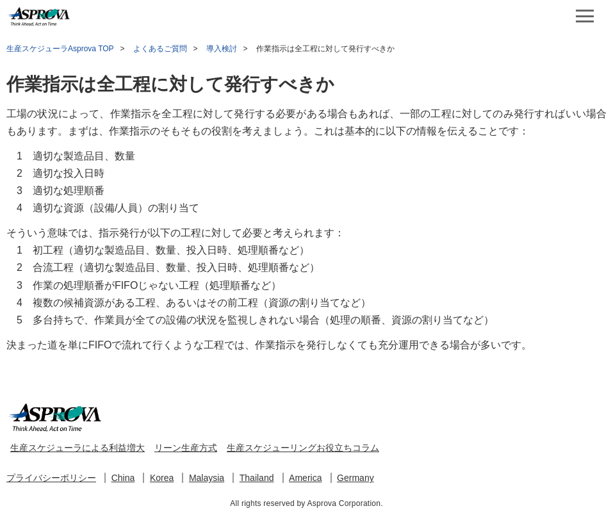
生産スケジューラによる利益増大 (77, 448)
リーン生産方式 (185, 448)
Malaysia (206, 478)
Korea (162, 478)
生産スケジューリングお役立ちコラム (303, 448)
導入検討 (221, 48)
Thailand (257, 478)
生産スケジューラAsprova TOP (60, 48)
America (305, 478)
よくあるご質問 (160, 48)
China (123, 478)
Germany (355, 478)
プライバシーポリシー (51, 478)
